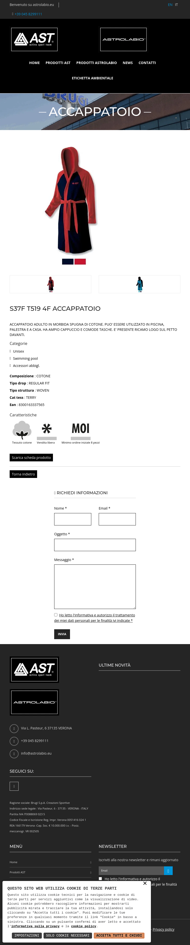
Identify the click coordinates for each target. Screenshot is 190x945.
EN (170, 4)
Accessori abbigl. (26, 365)
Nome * (60, 508)
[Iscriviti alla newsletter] (168, 870)
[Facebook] (14, 786)
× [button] (145, 883)
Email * (104, 508)
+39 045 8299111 (28, 14)
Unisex (18, 351)
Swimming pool (25, 358)
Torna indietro (23, 474)
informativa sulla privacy (35, 926)
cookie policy (83, 926)
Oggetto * (62, 534)
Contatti (147, 62)
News (128, 62)
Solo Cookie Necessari (68, 935)
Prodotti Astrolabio (96, 62)
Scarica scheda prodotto (31, 457)
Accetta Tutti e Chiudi (119, 935)
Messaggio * (64, 559)
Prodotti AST (58, 62)
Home (34, 62)
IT (176, 4)
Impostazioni (26, 935)
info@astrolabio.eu (36, 753)
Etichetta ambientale (92, 78)
